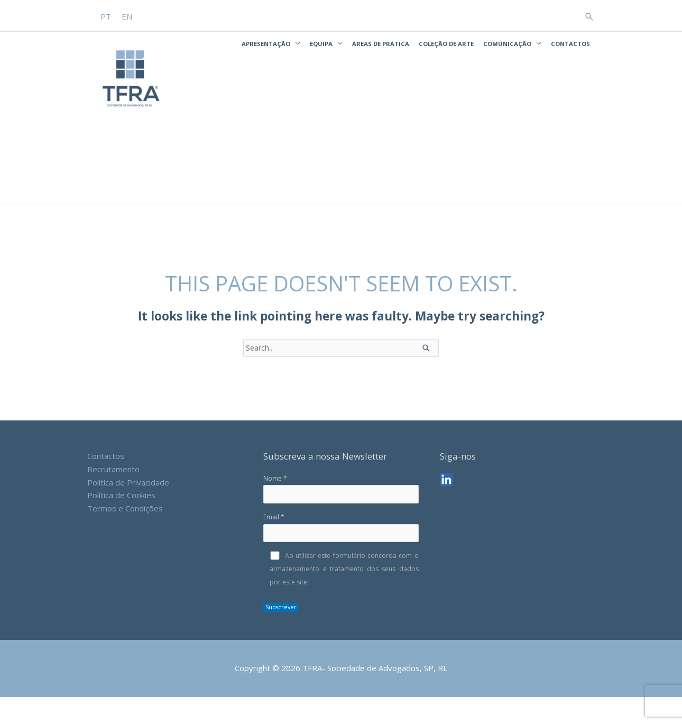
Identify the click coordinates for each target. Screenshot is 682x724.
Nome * (340, 514)
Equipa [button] (321, 42)
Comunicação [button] (507, 42)
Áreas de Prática (380, 42)
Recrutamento (113, 494)
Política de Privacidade (128, 507)
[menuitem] (106, 15)
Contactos (570, 42)
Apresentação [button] (266, 42)
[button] (589, 15)
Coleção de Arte (446, 42)
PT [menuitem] (106, 15)
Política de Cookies (121, 520)
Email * (340, 553)
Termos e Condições (125, 533)
